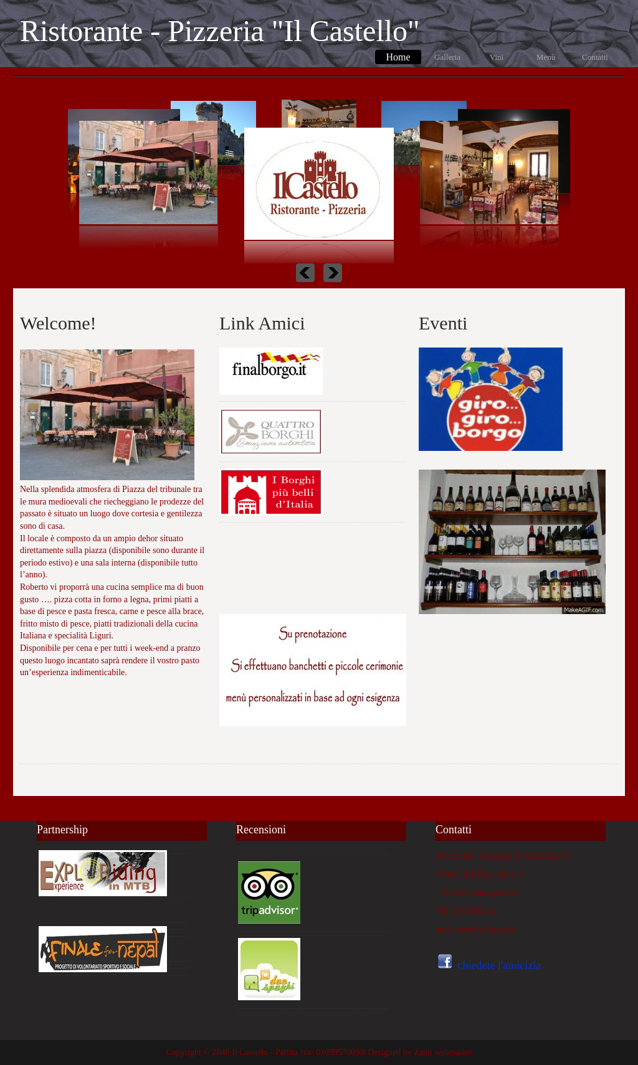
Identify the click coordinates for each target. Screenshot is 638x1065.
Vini (496, 57)
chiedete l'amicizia (499, 965)
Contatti (595, 57)
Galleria (447, 57)
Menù (545, 57)
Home (398, 57)
